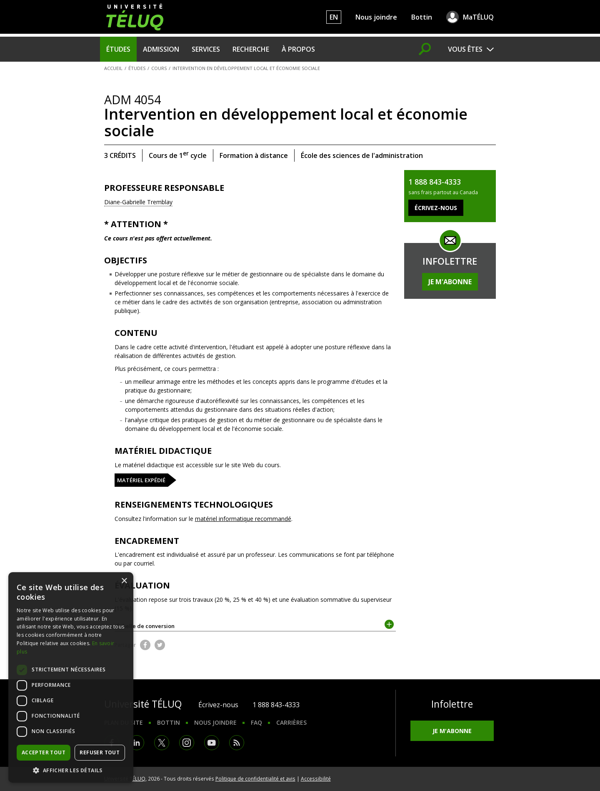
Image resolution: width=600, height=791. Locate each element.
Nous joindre (376, 17)
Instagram (186, 742)
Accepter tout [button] (43, 752)
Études (118, 49)
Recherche (250, 49)
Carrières (291, 722)
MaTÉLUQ (478, 17)
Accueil (113, 68)
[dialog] (70, 677)
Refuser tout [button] (100, 752)
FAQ (256, 722)
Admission (161, 49)
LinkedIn (136, 742)
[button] (71, 770)
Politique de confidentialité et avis (255, 778)
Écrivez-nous (218, 704)
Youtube (211, 742)
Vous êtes (465, 49)
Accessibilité (316, 778)
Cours (159, 68)
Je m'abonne (450, 281)
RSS (236, 742)
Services (206, 49)
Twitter (160, 645)
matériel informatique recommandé (243, 519)
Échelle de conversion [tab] (255, 625)
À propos (298, 49)
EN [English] (334, 17)
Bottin (421, 17)
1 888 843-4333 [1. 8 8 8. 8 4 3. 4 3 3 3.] (276, 704)
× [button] (124, 581)
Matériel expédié (141, 480)
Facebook (145, 645)
